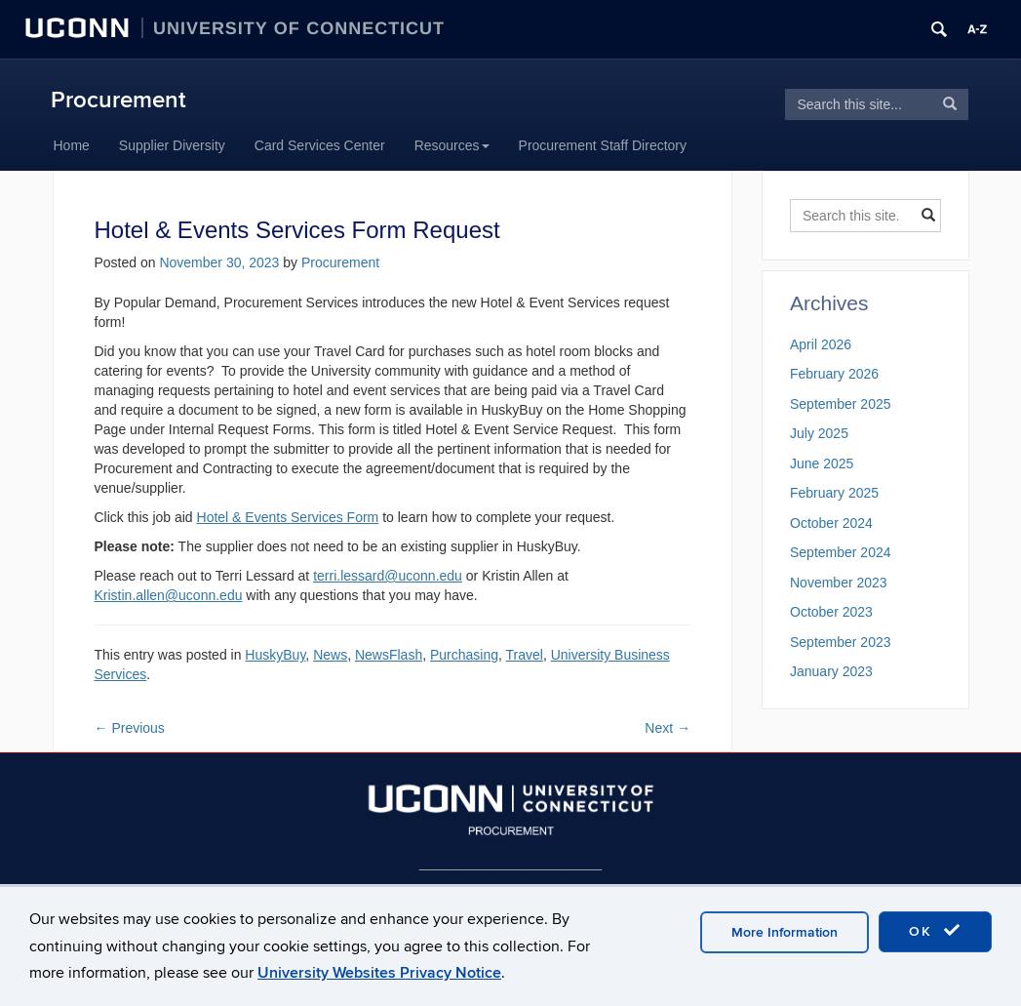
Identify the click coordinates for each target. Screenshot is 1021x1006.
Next (667, 728)
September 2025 (840, 404)
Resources (452, 145)
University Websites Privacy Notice (379, 973)
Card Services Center (320, 145)
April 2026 (820, 344)
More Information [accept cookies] (784, 932)
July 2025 (819, 433)
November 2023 (838, 582)
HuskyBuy (275, 655)
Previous (130, 728)
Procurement (118, 100)
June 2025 (821, 463)
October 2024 (831, 523)
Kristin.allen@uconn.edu (169, 595)
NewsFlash (388, 655)
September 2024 (840, 552)
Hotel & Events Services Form (288, 517)
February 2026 (834, 374)
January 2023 (831, 671)
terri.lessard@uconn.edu (387, 575)
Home (72, 145)
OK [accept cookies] (935, 931)
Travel (524, 655)
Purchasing (464, 655)
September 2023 (840, 642)
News (330, 655)
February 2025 (834, 493)
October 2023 (831, 612)
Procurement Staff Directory (603, 145)
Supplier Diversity (172, 145)
